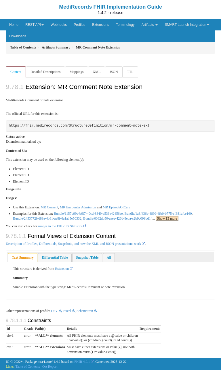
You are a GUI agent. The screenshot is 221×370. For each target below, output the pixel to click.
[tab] (22, 257)
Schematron (85, 311)
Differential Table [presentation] (55, 257)
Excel (67, 311)
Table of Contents (27, 367)
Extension (62, 269)
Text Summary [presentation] (23, 257)
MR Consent (49, 207)
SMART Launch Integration (187, 25)
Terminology (125, 25)
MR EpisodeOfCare (116, 207)
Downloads (17, 36)
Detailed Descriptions (45, 72)
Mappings (76, 72)
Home (13, 25)
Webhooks (59, 25)
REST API (34, 25)
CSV (54, 311)
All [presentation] (109, 257)
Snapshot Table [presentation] (87, 257)
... (165, 218)
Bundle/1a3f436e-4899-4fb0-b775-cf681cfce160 (158, 214)
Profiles (79, 25)
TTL (130, 72)
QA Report (49, 367)
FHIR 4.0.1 (82, 362)
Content (15, 72)
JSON (114, 72)
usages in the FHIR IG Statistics (60, 226)
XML (96, 72)
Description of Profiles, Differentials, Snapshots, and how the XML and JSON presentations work (73, 244)
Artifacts (150, 25)
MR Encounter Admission (78, 207)
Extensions (100, 25)
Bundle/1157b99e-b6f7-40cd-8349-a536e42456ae (88, 214)
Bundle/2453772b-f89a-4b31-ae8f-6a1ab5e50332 (47, 218)
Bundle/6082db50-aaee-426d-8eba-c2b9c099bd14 (118, 218)
